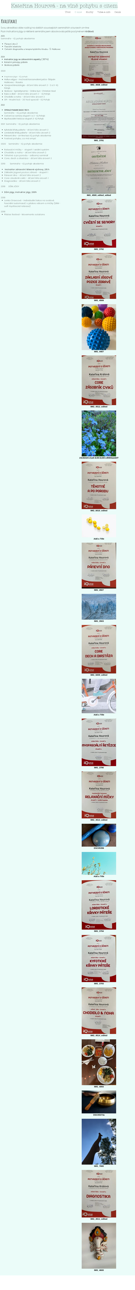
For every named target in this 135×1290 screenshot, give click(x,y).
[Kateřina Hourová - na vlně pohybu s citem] (64, 5)
